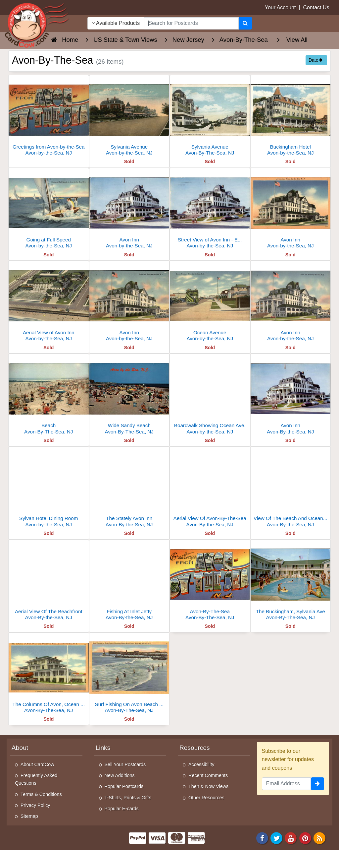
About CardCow (37, 764)
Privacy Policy (35, 805)
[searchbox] (191, 23)
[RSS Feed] (319, 837)
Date (315, 60)
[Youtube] (291, 837)
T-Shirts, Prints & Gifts (128, 797)
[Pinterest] (305, 837)
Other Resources (206, 797)
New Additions (120, 775)
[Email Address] (286, 783)
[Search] (245, 23)
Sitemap (29, 816)
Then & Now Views (208, 786)
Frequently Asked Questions (36, 779)
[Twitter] (276, 837)
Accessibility (201, 764)
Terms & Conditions (41, 794)
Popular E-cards (122, 808)
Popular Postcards (124, 786)
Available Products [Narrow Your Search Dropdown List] (116, 23)
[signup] (317, 783)
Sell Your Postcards (125, 764)
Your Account (280, 7)
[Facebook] (262, 837)
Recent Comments (208, 775)
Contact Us (316, 7)
